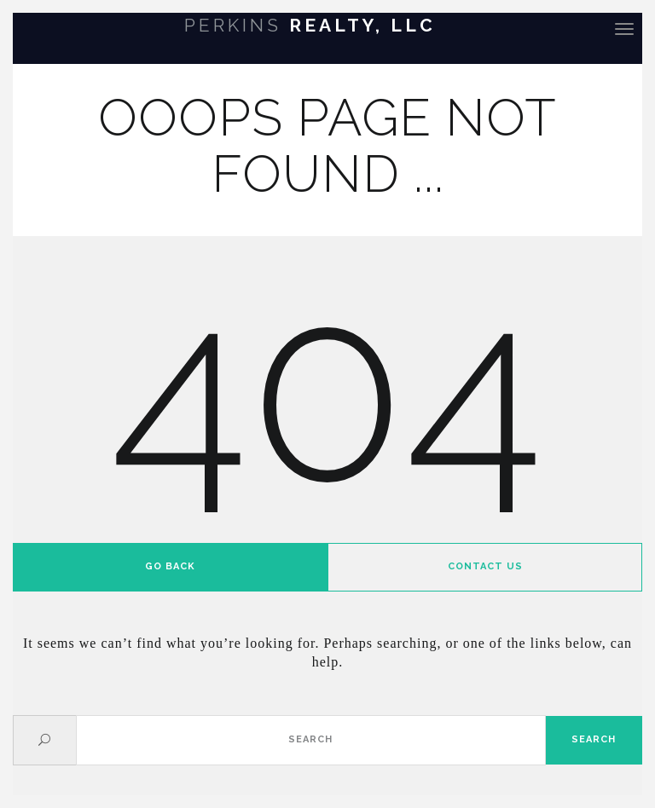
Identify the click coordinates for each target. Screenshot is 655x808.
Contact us (485, 566)
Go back (170, 566)
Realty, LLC (310, 25)
